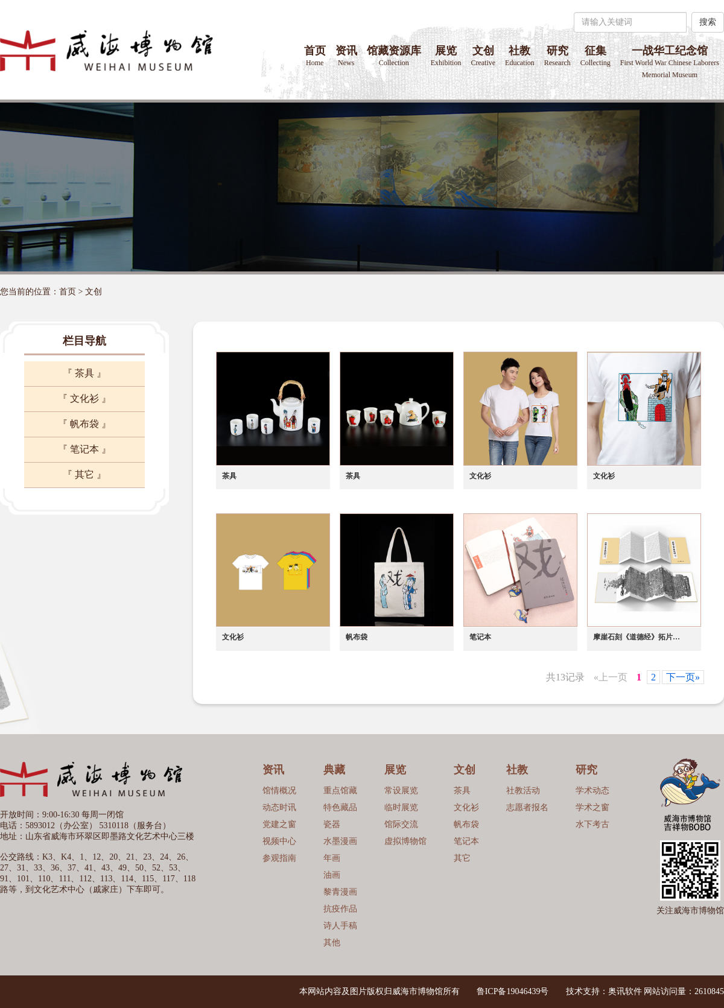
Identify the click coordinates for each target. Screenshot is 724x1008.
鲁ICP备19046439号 (513, 991)
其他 (331, 942)
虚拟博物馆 (405, 841)
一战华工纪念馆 (669, 62)
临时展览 (401, 807)
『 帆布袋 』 (84, 424)
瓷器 (331, 824)
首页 (315, 56)
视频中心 (279, 841)
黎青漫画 (340, 891)
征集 (595, 56)
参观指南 (279, 858)
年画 (331, 858)
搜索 (707, 22)
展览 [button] (446, 56)
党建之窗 (279, 824)
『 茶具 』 (84, 373)
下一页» (683, 677)
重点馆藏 (340, 790)
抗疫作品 (340, 908)
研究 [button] (557, 56)
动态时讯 (279, 807)
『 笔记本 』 (84, 449)
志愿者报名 (527, 807)
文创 (483, 56)
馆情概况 (279, 790)
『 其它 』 (84, 474)
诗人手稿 (340, 925)
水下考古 (592, 824)
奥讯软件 (625, 991)
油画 (331, 875)
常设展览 (401, 790)
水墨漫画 (340, 841)
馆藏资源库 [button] (394, 56)
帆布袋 (466, 824)
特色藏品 (340, 807)
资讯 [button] (346, 56)
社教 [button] (520, 56)
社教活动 (523, 790)
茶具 (462, 790)
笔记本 (466, 841)
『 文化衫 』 (84, 398)
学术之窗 (592, 807)
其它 (462, 858)
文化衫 (466, 807)
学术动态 (592, 790)
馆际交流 (401, 824)
